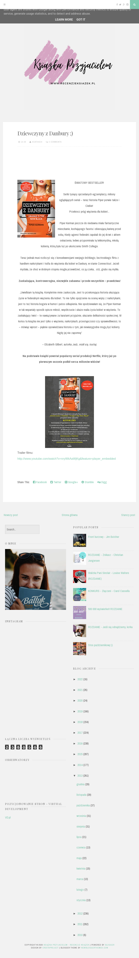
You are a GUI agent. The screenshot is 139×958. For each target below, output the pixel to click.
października (83, 805)
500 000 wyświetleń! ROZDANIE (105, 609)
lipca (79, 837)
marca (80, 879)
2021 (80, 690)
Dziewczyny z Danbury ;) (45, 133)
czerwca (81, 847)
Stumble (87, 482)
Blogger (109, 945)
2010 (80, 935)
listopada (81, 795)
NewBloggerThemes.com (94, 947)
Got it (80, 19)
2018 (80, 722)
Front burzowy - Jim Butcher (103, 537)
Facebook (40, 482)
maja (79, 858)
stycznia (81, 900)
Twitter (55, 482)
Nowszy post (11, 515)
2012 (80, 913)
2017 (80, 733)
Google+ (71, 482)
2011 (79, 924)
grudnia (81, 784)
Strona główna (69, 515)
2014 (80, 765)
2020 (80, 700)
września (81, 816)
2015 (80, 754)
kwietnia (81, 868)
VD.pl (8, 817)
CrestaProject (50, 947)
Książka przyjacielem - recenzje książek (66, 945)
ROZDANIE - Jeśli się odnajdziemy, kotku (110, 627)
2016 (80, 743)
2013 (80, 776)
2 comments (55, 142)
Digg (102, 482)
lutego (80, 890)
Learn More (64, 19)
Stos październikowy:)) (100, 645)
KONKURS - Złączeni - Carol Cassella (109, 591)
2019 (80, 711)
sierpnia (81, 826)
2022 (80, 679)
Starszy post (128, 515)
